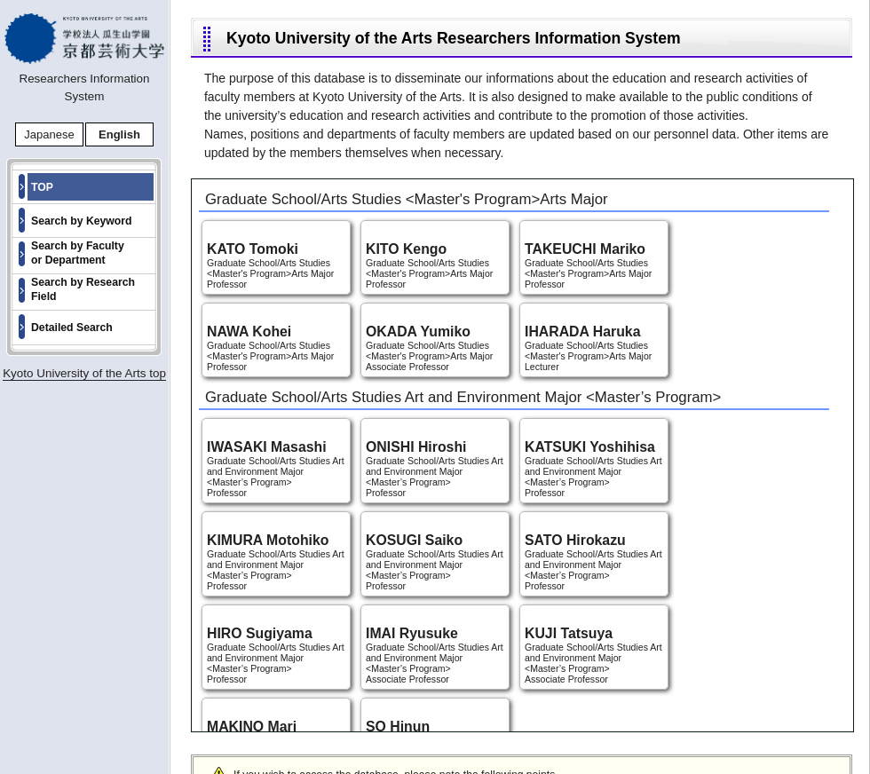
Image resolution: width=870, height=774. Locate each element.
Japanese (49, 134)
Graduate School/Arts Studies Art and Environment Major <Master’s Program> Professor (276, 468)
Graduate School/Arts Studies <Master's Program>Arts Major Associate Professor (435, 348)
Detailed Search (72, 327)
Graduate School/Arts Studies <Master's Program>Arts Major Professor (276, 265)
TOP (42, 187)
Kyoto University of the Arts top (84, 373)
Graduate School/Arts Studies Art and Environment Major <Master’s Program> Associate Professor (435, 655)
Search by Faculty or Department (77, 253)
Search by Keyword (81, 221)
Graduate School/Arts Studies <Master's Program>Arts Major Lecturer (594, 348)
